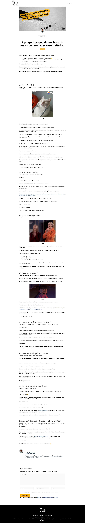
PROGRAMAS (70, 3)
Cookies (48, 517)
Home (64, 3)
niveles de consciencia (43, 410)
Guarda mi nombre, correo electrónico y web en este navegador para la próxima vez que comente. (40, 492)
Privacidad (43, 517)
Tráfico (42, 49)
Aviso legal (37, 517)
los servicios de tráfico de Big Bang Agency (42, 436)
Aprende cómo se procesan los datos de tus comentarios (47, 497)
